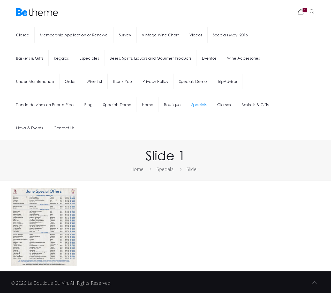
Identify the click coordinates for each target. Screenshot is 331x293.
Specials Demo (193, 81)
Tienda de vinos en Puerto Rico (45, 104)
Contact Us (64, 127)
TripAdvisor (227, 81)
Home (147, 104)
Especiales (89, 58)
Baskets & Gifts (29, 58)
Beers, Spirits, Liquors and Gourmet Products (150, 58)
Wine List (94, 81)
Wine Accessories (243, 58)
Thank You (122, 81)
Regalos (61, 58)
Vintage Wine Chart (160, 34)
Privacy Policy (155, 81)
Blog (88, 104)
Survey (125, 34)
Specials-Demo (117, 104)
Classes (224, 104)
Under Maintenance (35, 81)
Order (70, 81)
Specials (199, 104)
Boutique (172, 104)
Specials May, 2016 (230, 34)
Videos (195, 34)
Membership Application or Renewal (74, 34)
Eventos (209, 58)
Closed (22, 34)
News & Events (29, 127)
